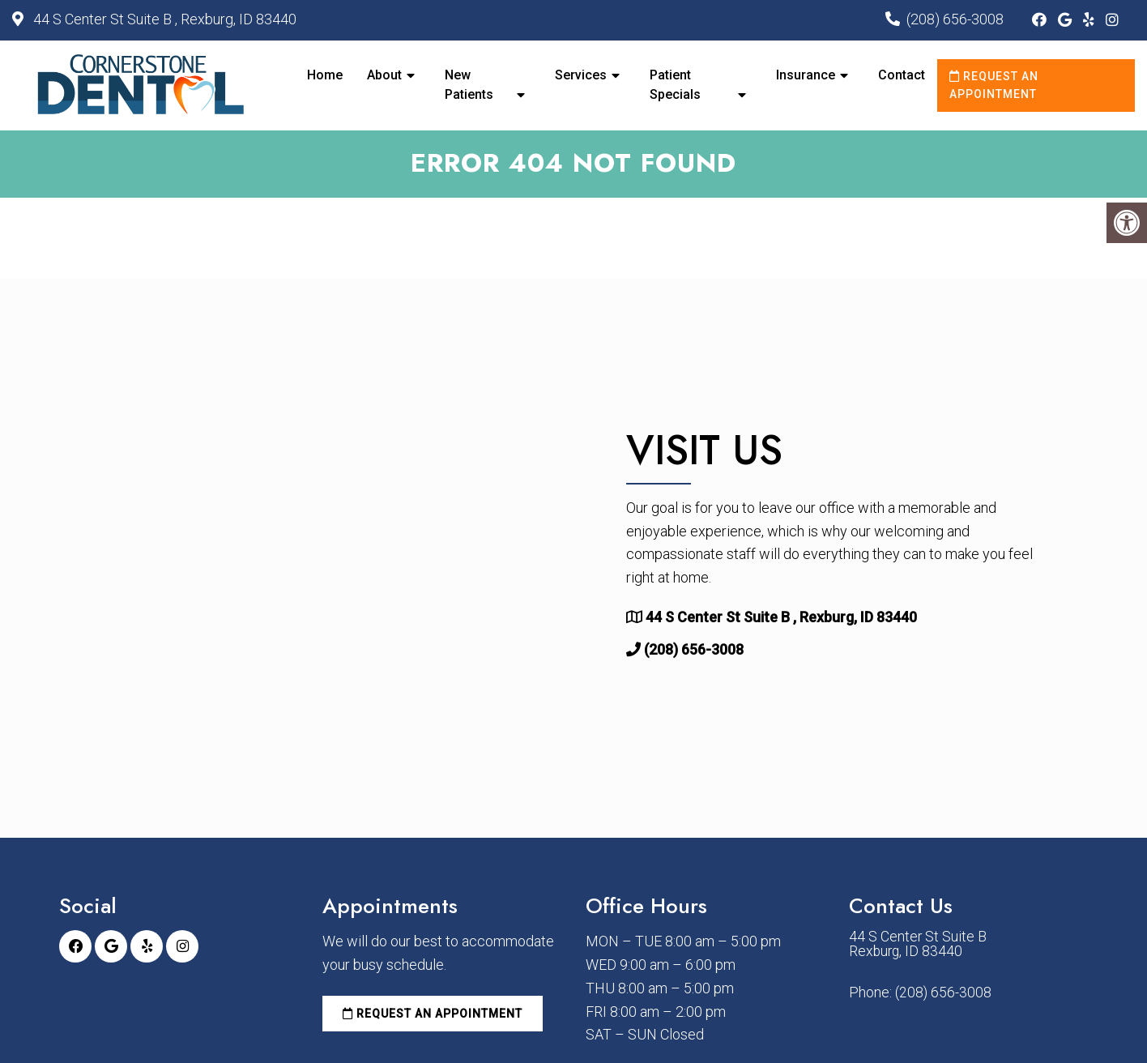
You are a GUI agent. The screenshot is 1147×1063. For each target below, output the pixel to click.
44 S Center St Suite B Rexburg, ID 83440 (918, 946)
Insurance (805, 75)
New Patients (469, 84)
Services (581, 75)
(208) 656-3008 (955, 19)
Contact (901, 75)
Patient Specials (675, 84)
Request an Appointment (993, 85)
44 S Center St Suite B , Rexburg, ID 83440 (163, 19)
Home (325, 75)
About (384, 75)
